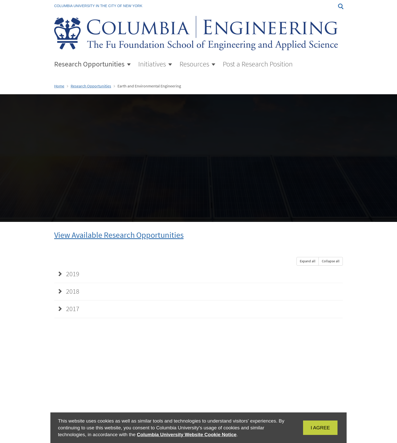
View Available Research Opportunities (119, 235)
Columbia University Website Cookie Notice (186, 434)
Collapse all (331, 261)
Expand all (307, 261)
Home (59, 86)
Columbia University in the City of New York (98, 6)
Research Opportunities (91, 86)
